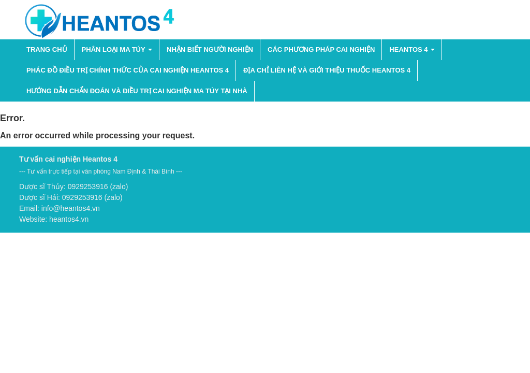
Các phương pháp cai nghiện (321, 49)
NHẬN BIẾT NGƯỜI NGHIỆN (210, 49)
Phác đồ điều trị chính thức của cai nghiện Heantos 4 (127, 70)
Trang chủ (46, 49)
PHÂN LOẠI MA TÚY (117, 49)
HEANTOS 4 (412, 49)
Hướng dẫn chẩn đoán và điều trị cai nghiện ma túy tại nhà (136, 91)
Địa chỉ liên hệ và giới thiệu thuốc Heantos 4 (326, 70)
